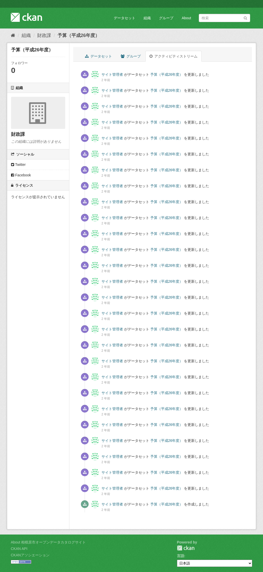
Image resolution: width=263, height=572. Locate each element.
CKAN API (19, 549)
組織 (147, 18)
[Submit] (245, 17)
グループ (166, 18)
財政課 (44, 35)
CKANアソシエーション (30, 555)
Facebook (21, 175)
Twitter (18, 165)
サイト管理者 (112, 74)
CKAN (185, 548)
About (186, 18)
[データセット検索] (224, 18)
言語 (180, 556)
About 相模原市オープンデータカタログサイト (48, 542)
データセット (124, 18)
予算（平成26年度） (79, 35)
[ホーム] (13, 35)
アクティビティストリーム (173, 56)
